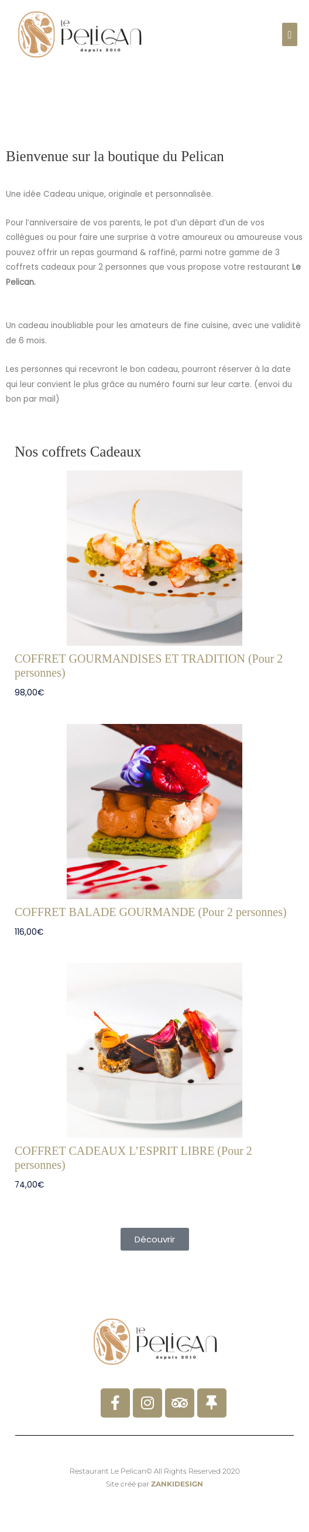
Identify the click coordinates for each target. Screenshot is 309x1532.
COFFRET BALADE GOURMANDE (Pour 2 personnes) (151, 912)
